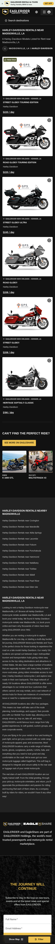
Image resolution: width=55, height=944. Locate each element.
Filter (39, 940)
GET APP (48, 3)
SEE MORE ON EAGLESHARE (19, 443)
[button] (27, 85)
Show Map (16, 940)
